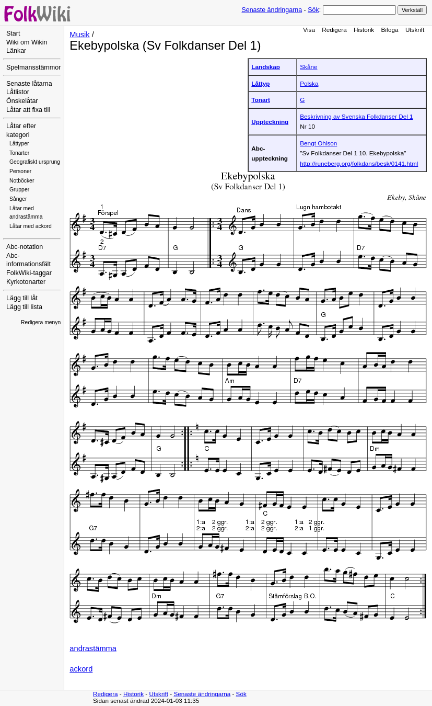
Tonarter (19, 153)
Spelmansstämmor (33, 67)
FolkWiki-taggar (29, 273)
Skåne (308, 66)
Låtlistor (17, 92)
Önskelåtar (22, 101)
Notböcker (21, 181)
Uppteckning (269, 121)
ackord (80, 669)
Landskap (265, 66)
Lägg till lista (24, 307)
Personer (20, 171)
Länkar (16, 50)
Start (13, 33)
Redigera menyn (41, 322)
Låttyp (260, 83)
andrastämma (92, 648)
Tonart (260, 99)
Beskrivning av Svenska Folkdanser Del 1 (356, 116)
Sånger (18, 199)
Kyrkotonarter (25, 282)
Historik (364, 29)
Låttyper (19, 143)
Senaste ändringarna (271, 10)
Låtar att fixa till (28, 109)
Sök (313, 10)
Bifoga (389, 29)
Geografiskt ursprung (34, 162)
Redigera (334, 29)
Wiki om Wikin (27, 42)
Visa (309, 29)
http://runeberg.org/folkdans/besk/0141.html (359, 163)
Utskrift (414, 29)
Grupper (19, 189)
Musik (79, 34)
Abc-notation (24, 246)
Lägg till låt (22, 298)
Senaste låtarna (29, 83)
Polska (309, 83)
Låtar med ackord (30, 226)
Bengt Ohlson (318, 143)
